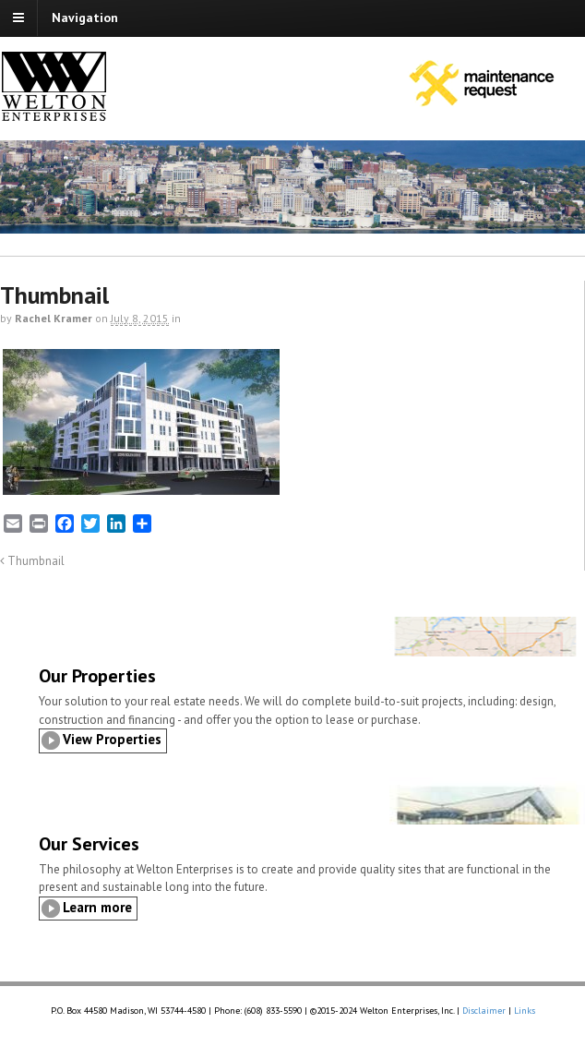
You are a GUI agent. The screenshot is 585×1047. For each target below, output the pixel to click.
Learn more (97, 907)
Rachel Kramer (53, 318)
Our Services (89, 844)
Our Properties (97, 676)
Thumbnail (32, 560)
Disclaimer (484, 1011)
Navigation (85, 17)
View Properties (112, 739)
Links (524, 1011)
